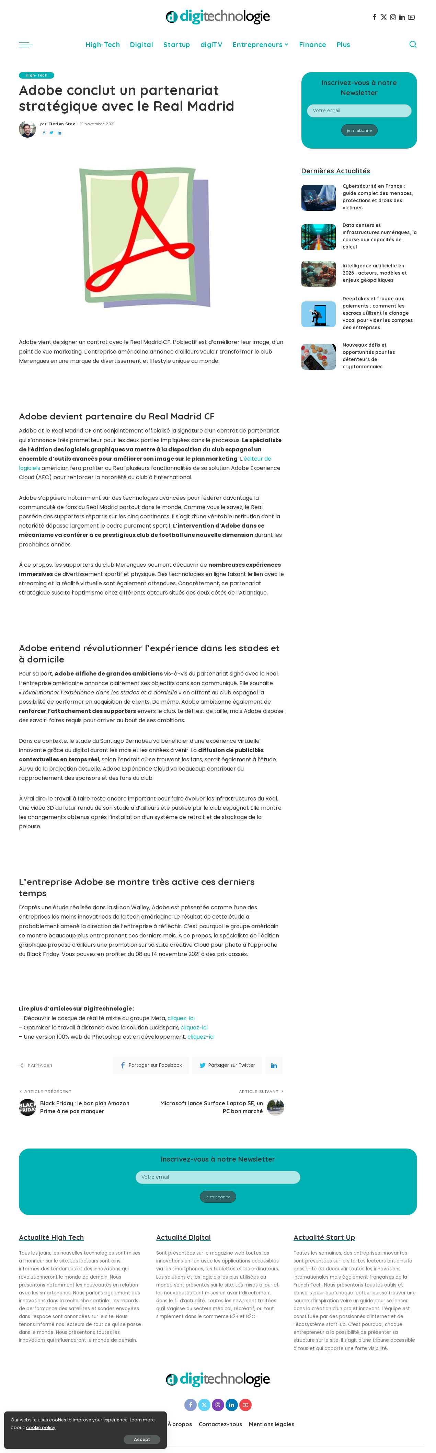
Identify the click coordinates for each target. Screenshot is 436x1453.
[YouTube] (411, 17)
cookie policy (26, 1426)
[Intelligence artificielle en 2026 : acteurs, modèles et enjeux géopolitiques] (318, 274)
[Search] (413, 44)
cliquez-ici (181, 1018)
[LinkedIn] (402, 17)
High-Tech (36, 75)
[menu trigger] (29, 44)
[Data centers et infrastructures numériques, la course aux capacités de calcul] (318, 237)
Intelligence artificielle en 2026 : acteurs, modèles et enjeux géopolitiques (375, 273)
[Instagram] (393, 17)
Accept (83, 1438)
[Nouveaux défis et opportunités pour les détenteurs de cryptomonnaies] (318, 357)
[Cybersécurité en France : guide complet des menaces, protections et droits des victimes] (318, 198)
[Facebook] (374, 17)
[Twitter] (383, 17)
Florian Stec (61, 124)
